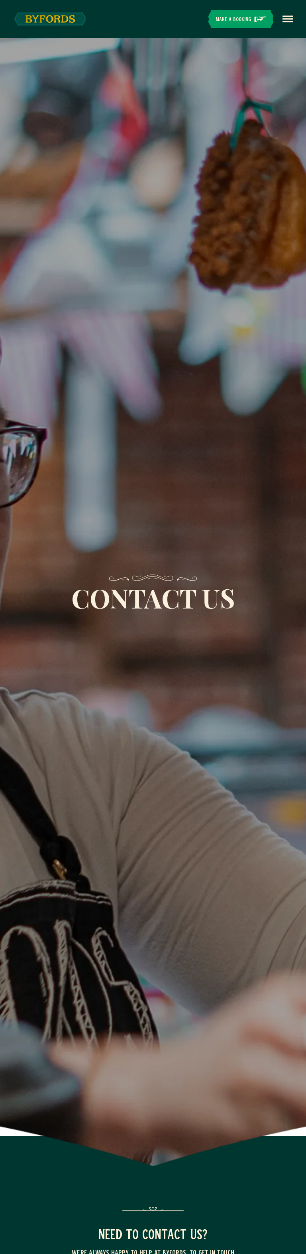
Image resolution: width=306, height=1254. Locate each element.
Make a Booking (233, 19)
